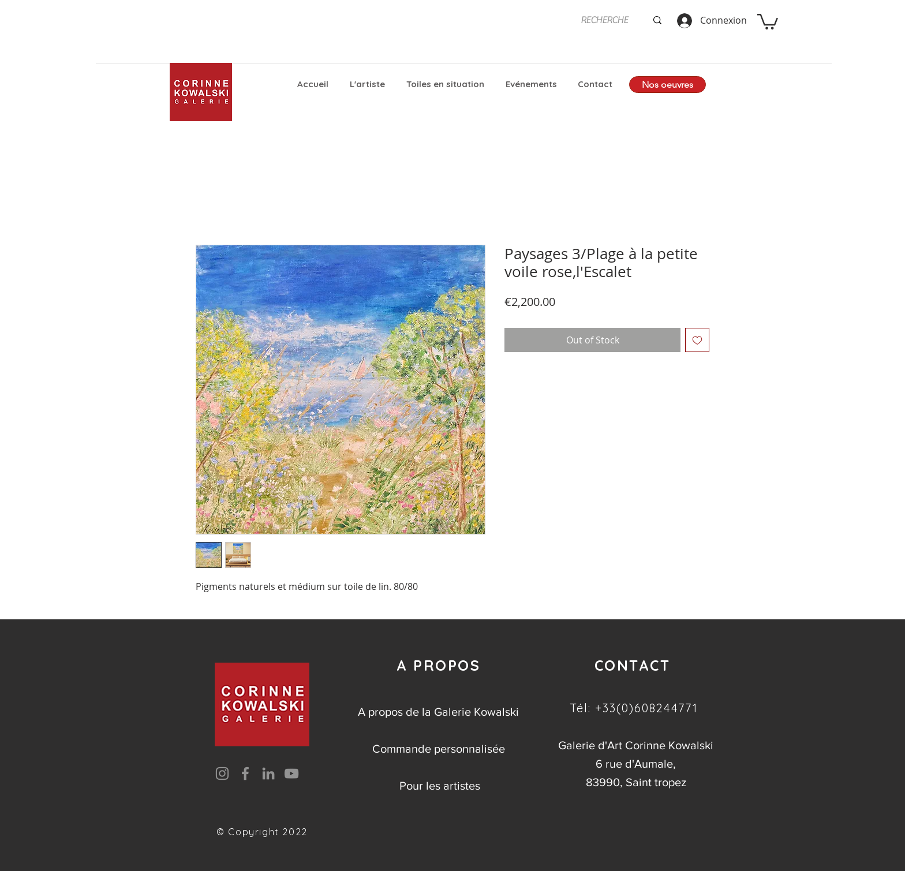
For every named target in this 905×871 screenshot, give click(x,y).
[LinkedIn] (268, 773)
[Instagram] (222, 773)
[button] (767, 20)
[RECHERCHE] (605, 20)
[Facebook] (245, 773)
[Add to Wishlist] (697, 340)
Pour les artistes (439, 785)
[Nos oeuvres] (667, 84)
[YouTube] (291, 773)
